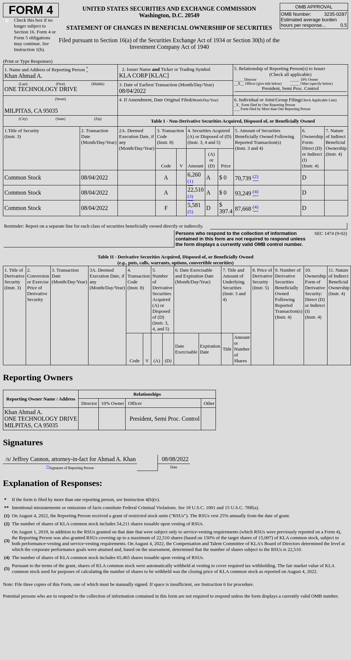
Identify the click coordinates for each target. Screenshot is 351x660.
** (47, 466)
